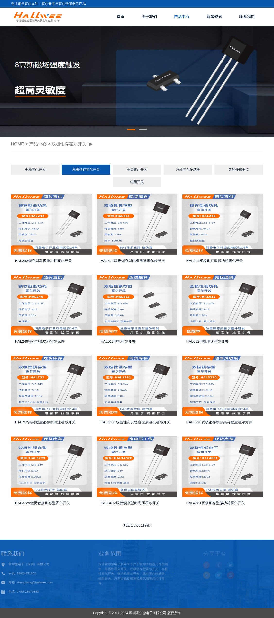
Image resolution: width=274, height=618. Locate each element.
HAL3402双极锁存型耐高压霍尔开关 (130, 503)
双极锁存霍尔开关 (68, 144)
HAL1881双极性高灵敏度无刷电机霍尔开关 (136, 422)
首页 (120, 17)
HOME (17, 144)
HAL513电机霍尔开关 (118, 341)
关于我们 (149, 17)
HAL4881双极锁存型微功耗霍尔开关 (215, 503)
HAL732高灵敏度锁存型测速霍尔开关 (45, 422)
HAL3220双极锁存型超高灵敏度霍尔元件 (219, 422)
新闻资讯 (214, 17)
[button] (131, 129)
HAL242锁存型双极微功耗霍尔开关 (43, 261)
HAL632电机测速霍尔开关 (207, 341)
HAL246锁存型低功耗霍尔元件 (39, 341)
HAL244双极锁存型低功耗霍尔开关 (214, 261)
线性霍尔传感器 (188, 169)
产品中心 (181, 17)
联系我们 (247, 17)
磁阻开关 (137, 182)
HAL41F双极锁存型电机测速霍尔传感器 (133, 261)
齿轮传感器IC (239, 169)
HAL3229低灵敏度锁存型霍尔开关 (42, 503)
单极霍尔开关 (137, 169)
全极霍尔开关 (35, 169)
